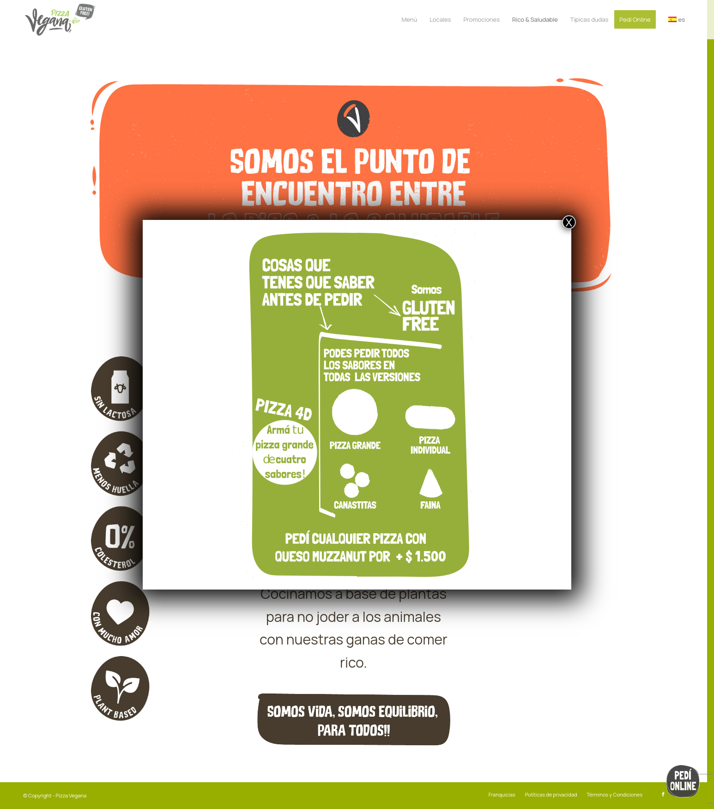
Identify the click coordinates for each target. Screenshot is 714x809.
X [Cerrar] (569, 222)
